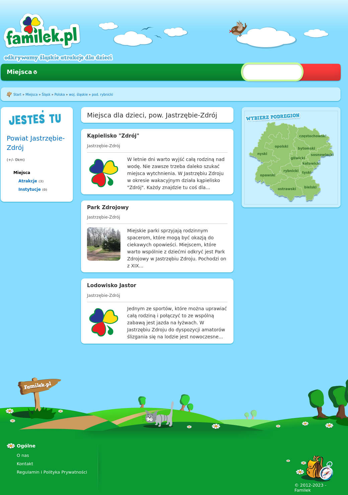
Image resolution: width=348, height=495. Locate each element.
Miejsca (19, 71)
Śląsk (46, 94)
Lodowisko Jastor (111, 285)
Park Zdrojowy (108, 207)
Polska (60, 94)
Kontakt (25, 463)
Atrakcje (27, 181)
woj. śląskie (78, 94)
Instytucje (29, 189)
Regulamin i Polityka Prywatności (52, 472)
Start (17, 94)
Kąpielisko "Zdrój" (113, 136)
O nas (23, 455)
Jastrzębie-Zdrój (103, 145)
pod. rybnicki (102, 94)
